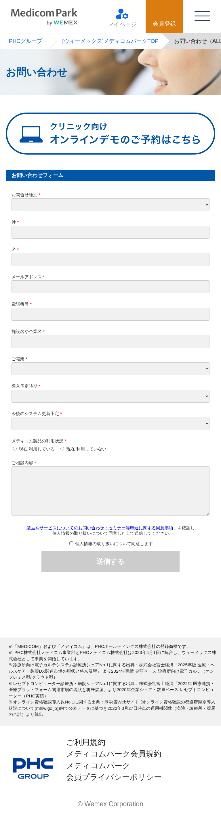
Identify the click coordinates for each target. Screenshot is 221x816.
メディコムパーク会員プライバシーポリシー (114, 771)
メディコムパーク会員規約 (113, 754)
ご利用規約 (85, 742)
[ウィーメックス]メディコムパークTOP (110, 41)
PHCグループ (26, 41)
